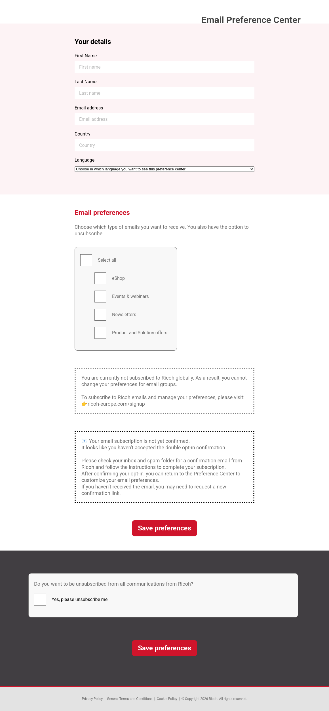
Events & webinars (130, 296)
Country (82, 134)
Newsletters (124, 314)
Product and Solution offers (139, 332)
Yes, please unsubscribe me (79, 599)
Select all (107, 260)
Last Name (85, 81)
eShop (118, 278)
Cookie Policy (167, 699)
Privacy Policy (92, 699)
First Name (86, 55)
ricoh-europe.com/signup (116, 404)
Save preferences (164, 528)
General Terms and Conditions (130, 699)
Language (84, 160)
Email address (89, 108)
